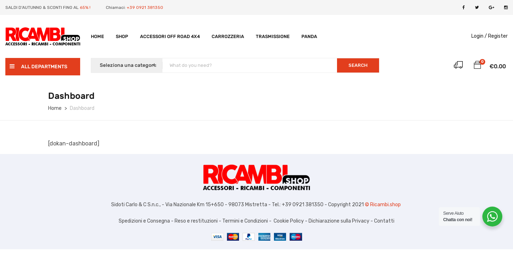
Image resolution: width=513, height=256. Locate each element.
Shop (122, 36)
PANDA (309, 36)
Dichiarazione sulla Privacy (338, 221)
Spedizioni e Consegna (144, 221)
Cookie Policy (289, 221)
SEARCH (358, 65)
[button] (477, 66)
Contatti (384, 221)
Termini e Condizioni (244, 221)
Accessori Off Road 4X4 (170, 36)
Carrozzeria (228, 36)
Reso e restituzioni (196, 221)
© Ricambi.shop (383, 205)
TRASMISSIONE (273, 36)
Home (97, 36)
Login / (479, 36)
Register (498, 36)
